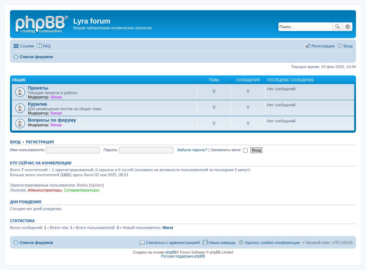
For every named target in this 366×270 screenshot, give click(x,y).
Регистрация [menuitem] (323, 46)
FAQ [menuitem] (47, 46)
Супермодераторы (81, 190)
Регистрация (40, 142)
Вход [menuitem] (347, 46)
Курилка (37, 104)
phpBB (170, 252)
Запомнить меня (229, 150)
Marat (168, 227)
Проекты (38, 88)
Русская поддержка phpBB (183, 256)
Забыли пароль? (192, 150)
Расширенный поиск (347, 26)
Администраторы (44, 190)
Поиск (337, 26)
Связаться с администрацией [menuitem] (172, 242)
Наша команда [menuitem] (222, 242)
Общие (19, 80)
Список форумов (36, 242)
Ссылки (27, 46)
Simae (56, 97)
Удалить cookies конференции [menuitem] (272, 242)
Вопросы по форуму (52, 120)
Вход (15, 142)
